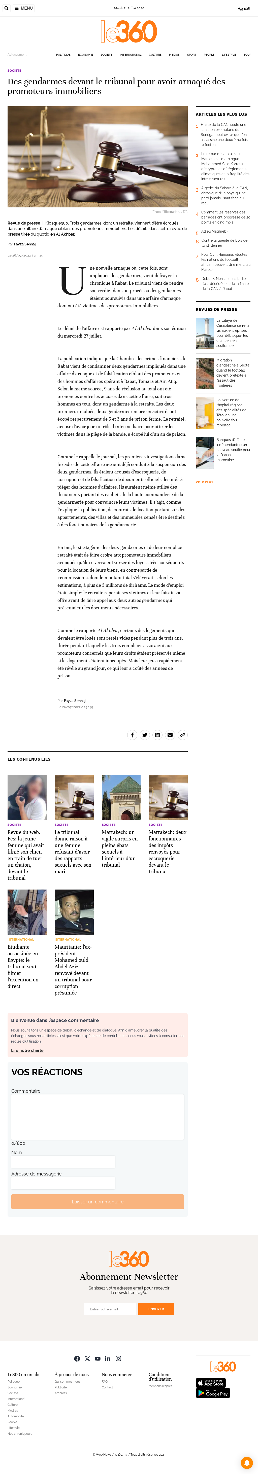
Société (106, 54)
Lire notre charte (27, 1050)
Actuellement (17, 54)
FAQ (105, 1381)
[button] (247, 1463)
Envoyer (156, 1309)
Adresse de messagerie (36, 1173)
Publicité (61, 1387)
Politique (63, 54)
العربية (244, 8)
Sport (191, 54)
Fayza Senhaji (25, 244)
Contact (107, 1387)
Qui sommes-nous (67, 1381)
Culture (155, 54)
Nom (16, 1152)
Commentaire (26, 1091)
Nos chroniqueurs (20, 1433)
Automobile (16, 1416)
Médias (174, 54)
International (130, 54)
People (209, 54)
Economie (85, 54)
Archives (61, 1393)
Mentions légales (160, 1386)
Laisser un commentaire (98, 1201)
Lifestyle (229, 54)
